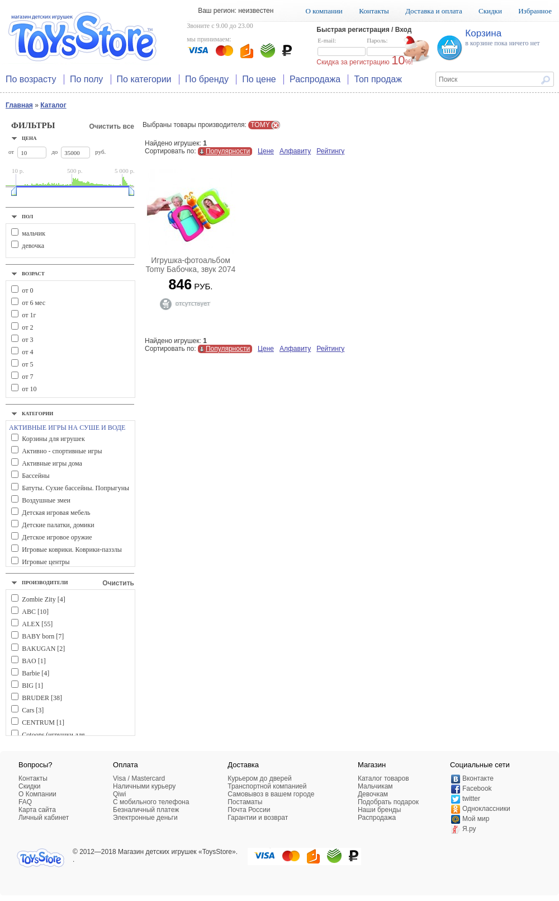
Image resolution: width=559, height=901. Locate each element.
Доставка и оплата (433, 11)
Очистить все (111, 126)
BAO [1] (33, 661)
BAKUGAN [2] (43, 649)
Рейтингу (330, 151)
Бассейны (35, 476)
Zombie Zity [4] (43, 599)
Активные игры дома (52, 463)
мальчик (33, 233)
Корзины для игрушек (53, 439)
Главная (19, 105)
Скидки (490, 11)
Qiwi (119, 794)
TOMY (259, 125)
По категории (144, 79)
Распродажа (315, 79)
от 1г (29, 315)
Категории (37, 413)
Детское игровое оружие (57, 537)
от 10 (29, 389)
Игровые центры (45, 562)
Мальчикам (375, 786)
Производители (45, 582)
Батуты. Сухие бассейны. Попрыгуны (75, 488)
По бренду (207, 79)
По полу (86, 79)
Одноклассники (486, 809)
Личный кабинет (43, 818)
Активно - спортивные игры (62, 451)
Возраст (33, 273)
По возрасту (31, 79)
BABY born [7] (43, 636)
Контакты (374, 11)
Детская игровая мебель (56, 513)
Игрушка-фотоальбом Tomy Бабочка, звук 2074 (191, 265)
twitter (471, 799)
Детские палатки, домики (58, 525)
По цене (259, 79)
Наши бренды (379, 810)
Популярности (228, 151)
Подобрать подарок (388, 802)
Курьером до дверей (259, 778)
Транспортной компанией (267, 786)
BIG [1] (32, 685)
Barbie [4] (35, 673)
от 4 (27, 352)
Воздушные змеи (46, 500)
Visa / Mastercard (139, 778)
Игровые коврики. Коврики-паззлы (71, 549)
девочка (33, 246)
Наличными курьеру (144, 786)
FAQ (25, 802)
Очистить (118, 583)
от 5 (27, 364)
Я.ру (469, 829)
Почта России (249, 810)
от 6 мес (33, 303)
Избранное (535, 11)
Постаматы (245, 802)
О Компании (37, 794)
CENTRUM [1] (43, 722)
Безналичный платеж (146, 810)
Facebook (477, 788)
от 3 (27, 340)
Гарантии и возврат (258, 818)
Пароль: (391, 47)
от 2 (27, 327)
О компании (323, 11)
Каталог (53, 105)
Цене (266, 151)
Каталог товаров (383, 778)
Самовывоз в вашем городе (271, 794)
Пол (27, 216)
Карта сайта (37, 810)
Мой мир (475, 819)
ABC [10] (35, 612)
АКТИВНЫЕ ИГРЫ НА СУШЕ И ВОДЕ (67, 427)
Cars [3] (33, 710)
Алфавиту (295, 151)
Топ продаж (378, 79)
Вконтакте (478, 778)
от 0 (27, 290)
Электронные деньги (145, 818)
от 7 (27, 377)
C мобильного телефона (151, 802)
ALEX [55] (37, 624)
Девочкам (373, 794)
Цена (29, 138)
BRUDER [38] (42, 698)
